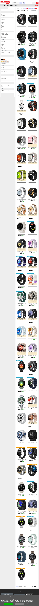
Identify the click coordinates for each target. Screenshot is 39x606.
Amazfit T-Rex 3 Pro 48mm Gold (32, 199)
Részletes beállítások (19, 603)
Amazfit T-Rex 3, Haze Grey (21, 147)
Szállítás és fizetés (30, 593)
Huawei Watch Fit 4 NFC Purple (32, 251)
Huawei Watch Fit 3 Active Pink (32, 147)
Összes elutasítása (30, 603)
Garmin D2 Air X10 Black (21, 43)
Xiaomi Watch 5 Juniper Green (21, 390)
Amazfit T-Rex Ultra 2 (32, 112)
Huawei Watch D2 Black (21, 78)
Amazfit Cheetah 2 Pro (21, 286)
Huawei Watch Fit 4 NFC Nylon (32, 407)
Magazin (36, 5)
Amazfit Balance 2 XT (21, 95)
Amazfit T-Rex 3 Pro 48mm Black (32, 26)
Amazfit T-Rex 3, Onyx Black (21, 26)
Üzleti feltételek (29, 594)
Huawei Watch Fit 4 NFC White (32, 338)
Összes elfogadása (8, 603)
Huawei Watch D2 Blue (21, 563)
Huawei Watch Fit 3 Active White (32, 164)
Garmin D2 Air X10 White (21, 234)
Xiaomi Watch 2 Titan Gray (21, 494)
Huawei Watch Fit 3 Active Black (32, 78)
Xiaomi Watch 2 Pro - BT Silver (21, 546)
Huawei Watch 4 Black (32, 459)
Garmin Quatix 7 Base (21, 60)
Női (9, 14)
